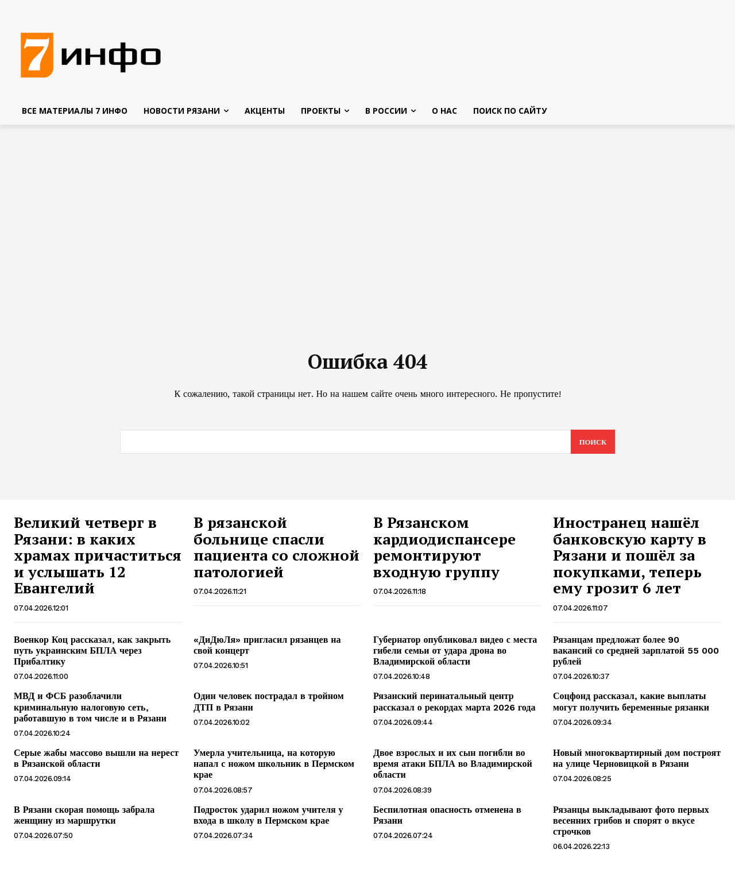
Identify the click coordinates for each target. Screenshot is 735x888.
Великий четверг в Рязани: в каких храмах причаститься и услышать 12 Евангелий (97, 559)
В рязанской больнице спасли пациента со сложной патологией (276, 551)
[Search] (592, 446)
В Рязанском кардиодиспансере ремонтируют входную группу (444, 551)
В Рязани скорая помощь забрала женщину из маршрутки (84, 819)
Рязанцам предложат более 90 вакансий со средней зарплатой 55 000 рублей (636, 655)
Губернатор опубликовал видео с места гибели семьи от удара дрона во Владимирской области (455, 655)
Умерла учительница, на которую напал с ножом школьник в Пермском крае (274, 768)
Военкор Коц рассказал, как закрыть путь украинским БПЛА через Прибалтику (92, 655)
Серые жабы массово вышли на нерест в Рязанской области (96, 763)
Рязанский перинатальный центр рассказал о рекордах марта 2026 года (454, 706)
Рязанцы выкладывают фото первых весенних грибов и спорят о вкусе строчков (631, 824)
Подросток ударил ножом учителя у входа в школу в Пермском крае (268, 819)
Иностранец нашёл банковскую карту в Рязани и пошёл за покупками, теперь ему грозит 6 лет (629, 559)
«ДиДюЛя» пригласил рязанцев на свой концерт (267, 650)
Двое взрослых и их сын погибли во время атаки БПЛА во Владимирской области (452, 768)
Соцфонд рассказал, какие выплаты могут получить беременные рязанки (631, 706)
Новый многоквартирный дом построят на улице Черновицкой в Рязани (637, 763)
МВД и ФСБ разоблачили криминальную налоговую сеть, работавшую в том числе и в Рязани (90, 711)
